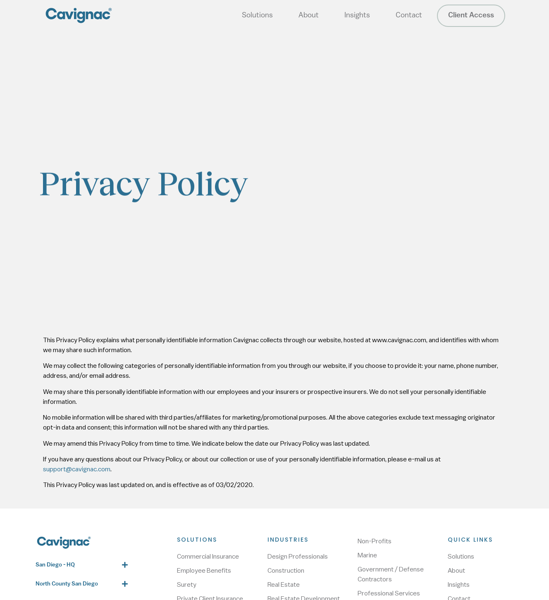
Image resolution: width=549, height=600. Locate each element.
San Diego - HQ (55, 565)
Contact (409, 15)
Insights (357, 15)
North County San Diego (67, 584)
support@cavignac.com (76, 469)
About (308, 15)
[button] (81, 564)
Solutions (257, 15)
